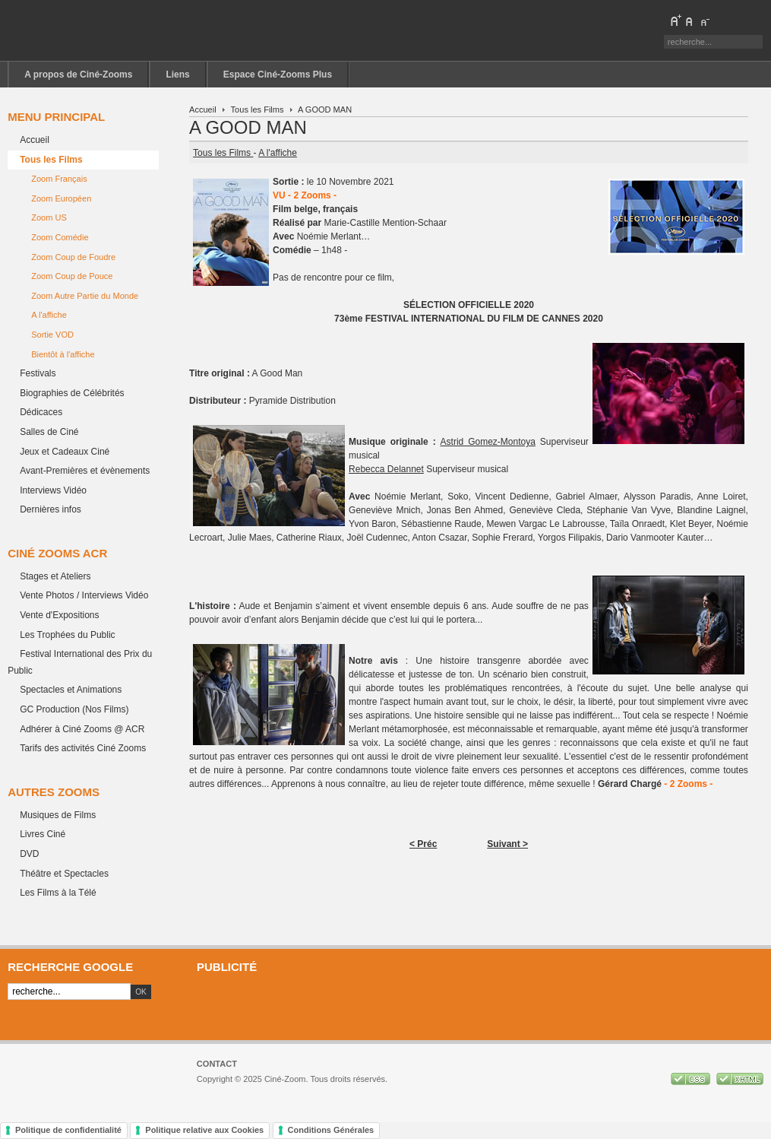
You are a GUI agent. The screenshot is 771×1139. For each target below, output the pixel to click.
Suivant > (507, 844)
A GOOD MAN (248, 127)
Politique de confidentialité (68, 1129)
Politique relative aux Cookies (204, 1129)
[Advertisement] (476, 1006)
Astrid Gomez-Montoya (488, 441)
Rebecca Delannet (386, 469)
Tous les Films (257, 109)
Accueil (202, 109)
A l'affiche (277, 153)
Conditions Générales (331, 1129)
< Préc (423, 844)
